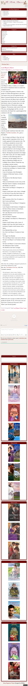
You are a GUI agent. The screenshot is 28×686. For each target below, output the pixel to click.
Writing (3, 42)
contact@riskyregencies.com (7, 50)
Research (3, 41)
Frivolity (3, 37)
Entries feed (5, 57)
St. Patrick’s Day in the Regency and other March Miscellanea (15, 24)
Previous (3, 64)
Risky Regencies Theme (8, 683)
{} (19, 334)
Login (25, 325)
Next (8, 64)
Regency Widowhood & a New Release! (10, 20)
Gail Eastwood (6, 13)
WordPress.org (6, 59)
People (3, 38)
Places (3, 39)
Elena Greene (5, 12)
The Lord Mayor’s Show (3, 75)
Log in (4, 56)
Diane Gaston (5, 11)
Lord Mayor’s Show (7, 68)
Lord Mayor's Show (18, 308)
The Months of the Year (11, 267)
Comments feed (6, 58)
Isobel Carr (5, 15)
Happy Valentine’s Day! (7, 25)
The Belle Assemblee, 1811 (12, 132)
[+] (21, 334)
